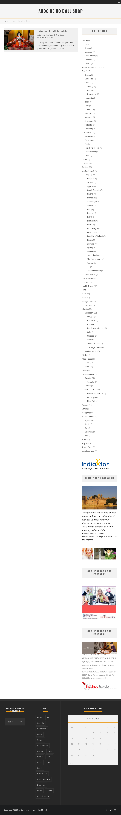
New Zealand (90, 151)
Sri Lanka (88, 125)
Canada (88, 378)
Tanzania (88, 59)
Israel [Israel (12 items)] (39, 762)
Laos (87, 105)
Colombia (89, 432)
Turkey (90, 263)
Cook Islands (90, 140)
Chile (87, 428)
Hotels (84, 290)
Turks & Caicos (93, 343)
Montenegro (92, 228)
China (87, 82)
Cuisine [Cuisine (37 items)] (40, 740)
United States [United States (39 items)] (43, 796)
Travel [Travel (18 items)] (49, 790)
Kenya (87, 48)
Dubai (87, 362)
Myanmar (89, 117)
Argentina (89, 420)
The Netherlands (94, 259)
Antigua (90, 316)
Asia (57, 35)
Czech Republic (93, 190)
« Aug (70, 763)
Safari (84, 409)
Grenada (90, 339)
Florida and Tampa (95, 393)
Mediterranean (91, 351)
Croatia (90, 182)
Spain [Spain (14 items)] (39, 790)
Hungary (90, 209)
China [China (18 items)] (39, 734)
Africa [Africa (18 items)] (39, 717)
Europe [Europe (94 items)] (40, 751)
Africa (84, 40)
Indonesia (89, 98)
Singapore (89, 121)
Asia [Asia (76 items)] (49, 717)
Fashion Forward (89, 278)
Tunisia (88, 63)
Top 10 (85, 443)
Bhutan (88, 75)
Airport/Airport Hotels (91, 67)
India (84, 293)
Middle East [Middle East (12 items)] (42, 774)
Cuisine (85, 167)
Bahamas (91, 320)
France (90, 197)
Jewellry (88, 305)
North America (88, 374)
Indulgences (87, 301)
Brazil (87, 424)
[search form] (11, 721)
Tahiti (87, 155)
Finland (90, 194)
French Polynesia (92, 148)
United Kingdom (94, 270)
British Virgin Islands (95, 328)
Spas (84, 439)
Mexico (88, 385)
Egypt (87, 44)
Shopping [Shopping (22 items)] (41, 785)
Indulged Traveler (41, 810)
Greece (90, 205)
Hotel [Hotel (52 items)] (50, 751)
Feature (85, 282)
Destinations (87, 171)
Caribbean (89, 313)
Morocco (88, 52)
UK (88, 266)
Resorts (85, 405)
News (84, 370)
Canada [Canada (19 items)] (40, 723)
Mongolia (89, 113)
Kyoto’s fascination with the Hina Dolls (52, 30)
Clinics (84, 159)
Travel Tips (86, 447)
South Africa (90, 55)
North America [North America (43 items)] (43, 779)
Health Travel (87, 286)
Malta (89, 224)
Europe (88, 174)
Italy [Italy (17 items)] (48, 762)
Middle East (87, 359)
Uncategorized (88, 451)
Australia (88, 136)
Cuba (89, 332)
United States (90, 389)
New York (91, 401)
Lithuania (91, 221)
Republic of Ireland (95, 236)
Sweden (90, 251)
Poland (90, 232)
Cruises (85, 163)
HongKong (91, 94)
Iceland (90, 213)
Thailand (88, 128)
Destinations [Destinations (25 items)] (42, 745)
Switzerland (92, 255)
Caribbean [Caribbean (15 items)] (41, 729)
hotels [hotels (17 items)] (40, 757)
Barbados (91, 324)
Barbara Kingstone (45, 35)
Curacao (90, 336)
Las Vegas (91, 397)
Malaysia (88, 109)
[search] (21, 721)
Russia (90, 240)
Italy (89, 217)
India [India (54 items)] (49, 757)
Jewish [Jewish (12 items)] (40, 768)
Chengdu (91, 86)
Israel (87, 366)
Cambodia (89, 78)
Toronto (90, 382)
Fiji (86, 144)
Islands (85, 309)
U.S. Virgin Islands (94, 347)
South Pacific (90, 274)
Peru (86, 435)
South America (88, 416)
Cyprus (90, 186)
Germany (91, 201)
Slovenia (90, 244)
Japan (62, 35)
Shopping (86, 412)
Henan (90, 90)
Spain (89, 247)
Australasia (86, 132)
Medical (85, 355)
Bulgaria (90, 178)
